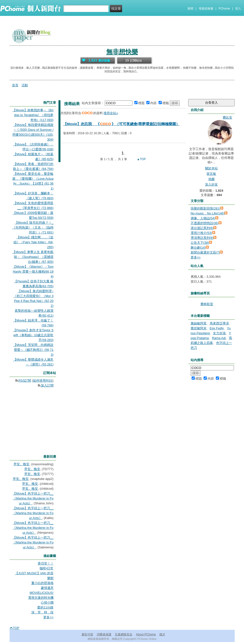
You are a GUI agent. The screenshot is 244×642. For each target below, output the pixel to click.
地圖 (211, 179)
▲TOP (141, 159)
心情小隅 (47, 602)
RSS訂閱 (24, 380)
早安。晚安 (21, 464)
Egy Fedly (217, 328)
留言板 (211, 174)
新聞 (190, 8)
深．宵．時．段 (42, 612)
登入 (238, 8)
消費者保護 (104, 634)
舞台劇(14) (198, 247)
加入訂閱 (47, 385)
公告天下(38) (200, 242)
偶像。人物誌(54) (203, 218)
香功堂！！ (46, 563)
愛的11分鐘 (45, 607)
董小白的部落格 (42, 583)
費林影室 (206, 304)
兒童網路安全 (123, 634)
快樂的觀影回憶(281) (205, 208)
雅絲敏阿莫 (199, 323)
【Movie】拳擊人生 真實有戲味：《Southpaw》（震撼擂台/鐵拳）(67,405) (32, 257)
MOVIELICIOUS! (42, 593)
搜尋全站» (111, 113)
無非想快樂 (122, 51)
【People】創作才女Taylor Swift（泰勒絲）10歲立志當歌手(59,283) (33, 335)
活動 (25, 85)
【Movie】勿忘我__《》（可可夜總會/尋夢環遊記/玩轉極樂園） (121, 124)
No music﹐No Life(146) (208, 213)
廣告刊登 (87, 634)
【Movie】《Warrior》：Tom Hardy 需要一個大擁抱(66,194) (33, 271)
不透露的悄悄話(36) (205, 223)
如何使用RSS (42, 380)
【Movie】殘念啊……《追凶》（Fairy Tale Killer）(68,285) (33, 242)
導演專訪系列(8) (202, 238)
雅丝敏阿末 (199, 328)
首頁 (15, 85)
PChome (224, 8)
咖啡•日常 (47, 568)
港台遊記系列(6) (202, 228)
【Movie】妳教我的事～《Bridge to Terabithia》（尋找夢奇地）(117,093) (33, 115)
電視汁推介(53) (201, 233)
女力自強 (219, 333)
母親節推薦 (206, 8)
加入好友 (211, 184)
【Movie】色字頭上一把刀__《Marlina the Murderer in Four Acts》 (33, 498)
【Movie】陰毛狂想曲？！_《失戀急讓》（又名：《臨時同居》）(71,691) (33, 227)
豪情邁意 (47, 588)
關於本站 (211, 168)
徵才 (162, 634)
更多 (196, 257)
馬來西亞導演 (219, 323)
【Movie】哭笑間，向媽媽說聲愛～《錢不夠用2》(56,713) (33, 349)
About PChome (146, 634)
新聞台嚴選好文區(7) (205, 252)
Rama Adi (219, 338)
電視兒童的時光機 (41, 597)
